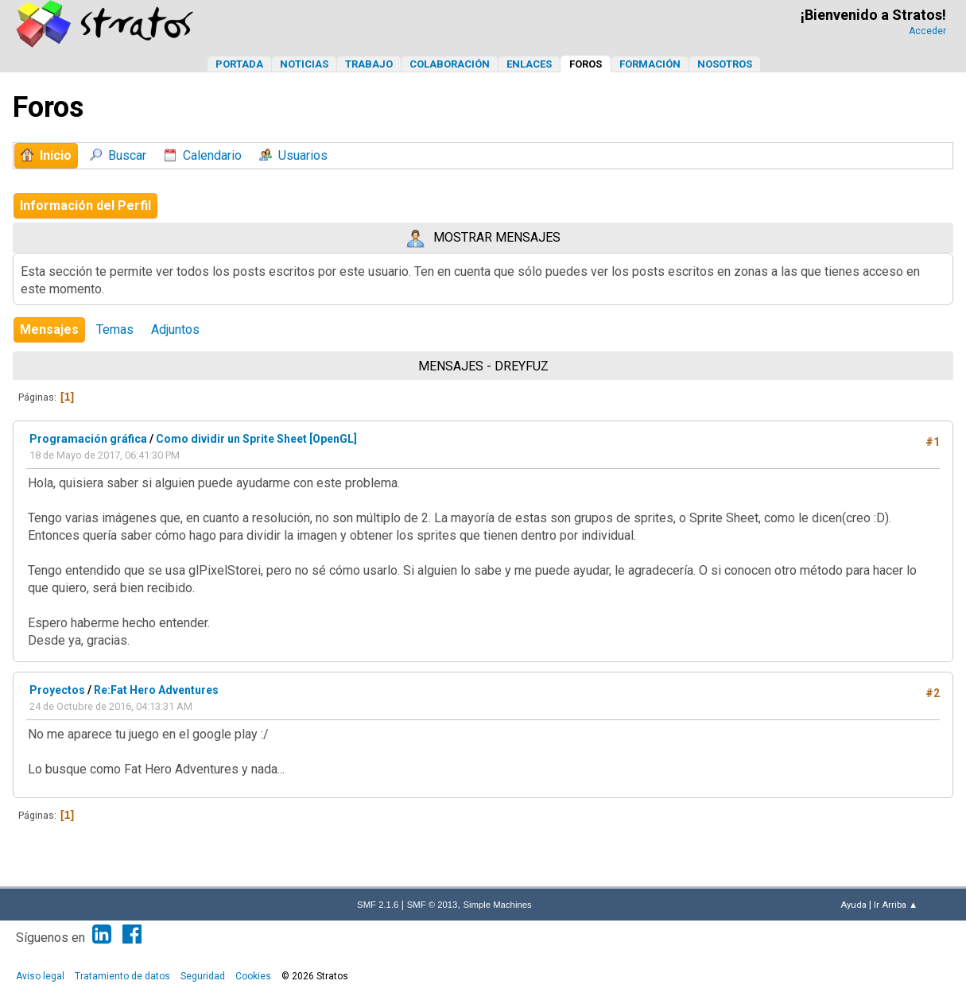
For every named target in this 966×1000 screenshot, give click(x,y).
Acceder (927, 31)
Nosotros (724, 64)
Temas (115, 329)
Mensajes (49, 329)
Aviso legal (40, 976)
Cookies (253, 976)
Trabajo (369, 64)
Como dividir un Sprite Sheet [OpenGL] (256, 438)
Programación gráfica (88, 438)
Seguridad (202, 976)
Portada (239, 64)
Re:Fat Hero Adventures (156, 690)
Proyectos (57, 690)
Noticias (304, 64)
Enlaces (529, 64)
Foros (585, 64)
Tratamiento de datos (122, 976)
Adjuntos (175, 329)
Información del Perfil (85, 205)
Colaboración (449, 64)
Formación (650, 64)
